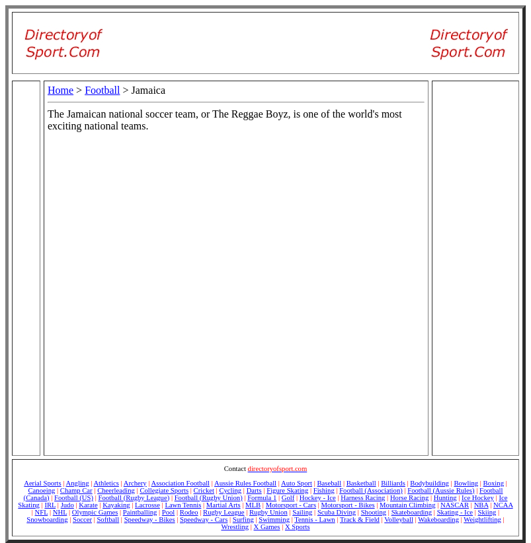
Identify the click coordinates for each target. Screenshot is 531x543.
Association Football (180, 483)
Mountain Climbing (407, 505)
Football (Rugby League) (133, 497)
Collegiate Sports (164, 490)
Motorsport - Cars (291, 505)
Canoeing (42, 490)
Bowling (466, 483)
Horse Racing (409, 497)
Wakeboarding (438, 519)
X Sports (297, 526)
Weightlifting (482, 519)
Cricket (204, 490)
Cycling (230, 490)
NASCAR (454, 505)
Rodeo (189, 512)
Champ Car (76, 490)
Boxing (493, 483)
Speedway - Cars (203, 519)
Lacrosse (147, 505)
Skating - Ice (455, 512)
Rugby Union (268, 512)
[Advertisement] (475, 164)
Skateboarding (411, 512)
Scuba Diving (336, 512)
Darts (254, 490)
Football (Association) (371, 490)
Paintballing (140, 512)
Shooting (374, 512)
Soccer (82, 519)
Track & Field (360, 519)
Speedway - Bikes (149, 519)
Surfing (243, 519)
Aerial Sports (42, 483)
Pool (168, 512)
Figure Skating (287, 490)
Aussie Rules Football (245, 483)
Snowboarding (46, 519)
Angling (77, 483)
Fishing (324, 490)
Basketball (361, 483)
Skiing (487, 512)
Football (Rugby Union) (209, 497)
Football (102, 90)
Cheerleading (116, 490)
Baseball (329, 483)
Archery (135, 483)
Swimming (274, 519)
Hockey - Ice (318, 497)
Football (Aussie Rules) (440, 490)
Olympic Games (95, 512)
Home (60, 90)
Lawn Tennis (183, 505)
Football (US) (73, 497)
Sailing (302, 512)
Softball (108, 519)
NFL (41, 512)
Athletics (105, 483)
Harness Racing (363, 497)
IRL (50, 505)
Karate (88, 505)
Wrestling (235, 526)
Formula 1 (261, 497)
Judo (67, 505)
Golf (288, 497)
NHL (60, 512)
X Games (267, 526)
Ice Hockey (478, 497)
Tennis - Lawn (314, 519)
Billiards (393, 483)
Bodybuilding (429, 483)
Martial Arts (223, 505)
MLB (253, 505)
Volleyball (398, 519)
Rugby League (223, 512)
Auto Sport (296, 483)
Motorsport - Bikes (348, 505)
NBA (481, 505)
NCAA (503, 505)
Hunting (445, 497)
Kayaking (116, 505)
